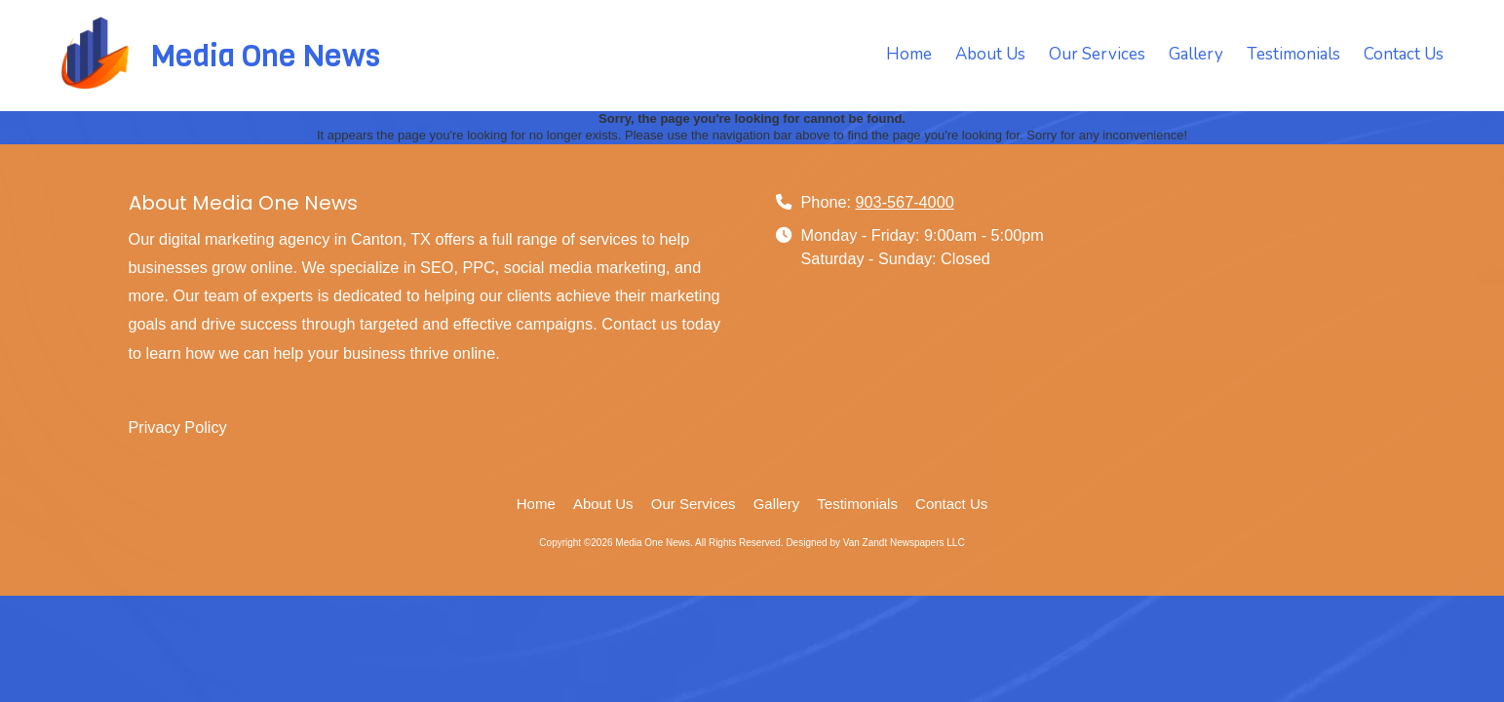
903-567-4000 (905, 202)
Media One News (265, 55)
